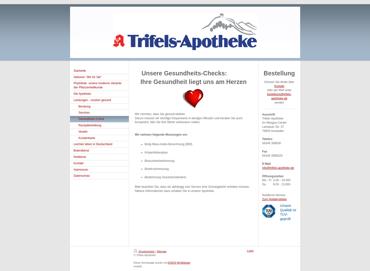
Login (250, 250)
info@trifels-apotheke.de (278, 168)
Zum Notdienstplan (274, 199)
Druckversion (144, 251)
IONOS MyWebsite (178, 262)
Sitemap (162, 251)
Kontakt (279, 86)
